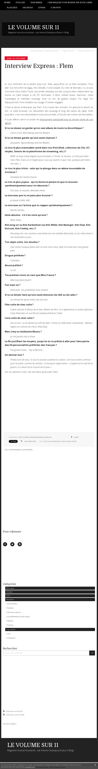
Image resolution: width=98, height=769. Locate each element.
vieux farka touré (69, 441)
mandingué (56, 441)
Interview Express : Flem (39, 66)
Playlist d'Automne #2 (86, 51)
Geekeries (11, 638)
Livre (8, 596)
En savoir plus (30, 767)
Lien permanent (28, 441)
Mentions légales (9, 724)
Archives (28, 7)
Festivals (10, 608)
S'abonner (36, 2)
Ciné (8, 634)
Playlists (12, 7)
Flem (29, 87)
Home (7, 2)
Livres (41, 7)
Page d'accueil (68, 51)
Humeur (9, 592)
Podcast (20, 2)
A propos (55, 7)
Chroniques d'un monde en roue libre (70, 2)
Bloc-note (10, 588)
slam (49, 441)
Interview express (14, 612)
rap (45, 441)
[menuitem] (8, 2)
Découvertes (12, 604)
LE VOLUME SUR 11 (33, 27)
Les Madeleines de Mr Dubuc (18, 616)
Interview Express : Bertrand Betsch (45, 51)
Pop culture (11, 629)
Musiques (10, 599)
